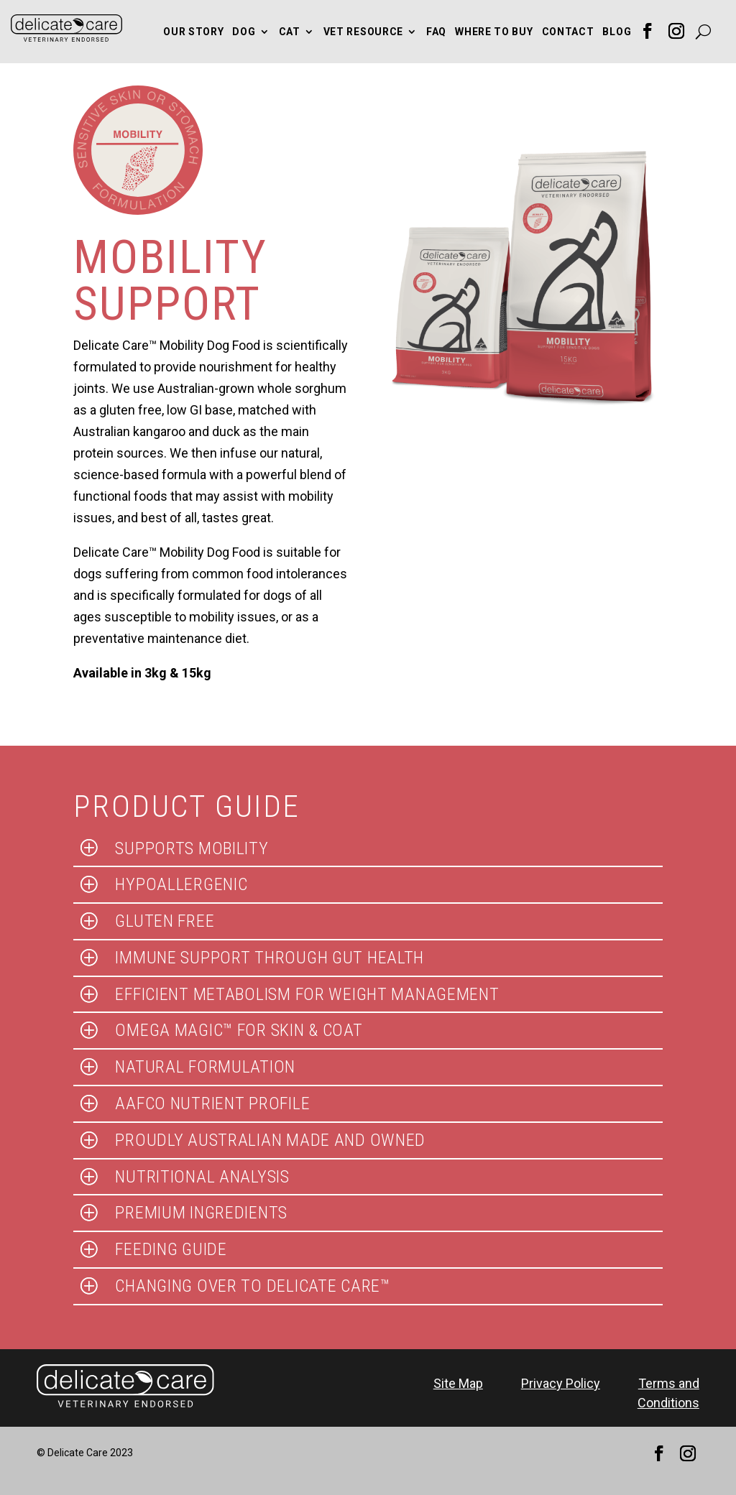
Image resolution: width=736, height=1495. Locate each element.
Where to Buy (494, 31)
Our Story (193, 31)
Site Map (458, 1383)
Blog (616, 31)
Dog (243, 31)
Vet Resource (363, 31)
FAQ (436, 31)
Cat (289, 31)
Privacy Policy (560, 1383)
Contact (568, 31)
